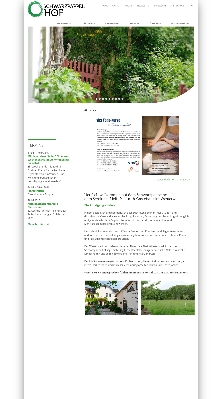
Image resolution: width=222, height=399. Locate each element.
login (192, 5)
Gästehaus (88, 23)
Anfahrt (129, 5)
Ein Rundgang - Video (99, 205)
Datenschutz (176, 5)
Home (105, 5)
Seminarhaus (63, 23)
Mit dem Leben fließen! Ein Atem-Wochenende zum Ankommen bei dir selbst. (48, 160)
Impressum (160, 5)
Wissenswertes (180, 23)
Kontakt (116, 5)
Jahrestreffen (36, 190)
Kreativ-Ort (112, 23)
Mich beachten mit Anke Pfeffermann (43, 205)
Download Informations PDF (173, 179)
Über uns (155, 23)
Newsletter (143, 5)
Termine (134, 23)
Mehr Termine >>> (39, 224)
